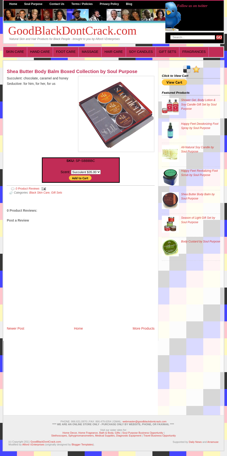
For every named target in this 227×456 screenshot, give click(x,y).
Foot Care (66, 52)
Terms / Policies (82, 4)
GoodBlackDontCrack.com (72, 30)
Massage (90, 52)
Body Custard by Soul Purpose (200, 241)
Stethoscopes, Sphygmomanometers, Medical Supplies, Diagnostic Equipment (96, 435)
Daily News (195, 441)
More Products (144, 328)
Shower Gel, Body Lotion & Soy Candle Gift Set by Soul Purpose (199, 104)
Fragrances (194, 52)
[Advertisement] (180, 335)
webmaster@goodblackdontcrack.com (145, 421)
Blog (129, 4)
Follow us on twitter (192, 6)
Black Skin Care (39, 192)
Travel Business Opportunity (159, 435)
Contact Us (56, 4)
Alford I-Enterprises (33, 444)
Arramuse (213, 441)
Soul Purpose (33, 4)
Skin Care (15, 52)
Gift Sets (167, 52)
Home (13, 4)
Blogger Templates (82, 444)
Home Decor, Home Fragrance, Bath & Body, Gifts (91, 432)
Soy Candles (141, 52)
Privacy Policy (109, 4)
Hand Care (40, 52)
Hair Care (113, 52)
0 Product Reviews (27, 188)
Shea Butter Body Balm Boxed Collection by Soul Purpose (72, 71)
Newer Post (15, 328)
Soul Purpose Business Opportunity (142, 432)
